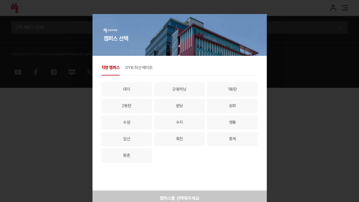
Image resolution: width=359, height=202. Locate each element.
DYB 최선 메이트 (138, 67)
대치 (126, 89)
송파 (232, 105)
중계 (232, 138)
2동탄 (126, 105)
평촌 (126, 155)
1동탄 (232, 89)
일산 (126, 138)
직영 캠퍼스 (110, 67)
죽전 (179, 138)
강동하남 (179, 89)
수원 (126, 122)
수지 (179, 122)
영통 (232, 122)
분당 (179, 105)
